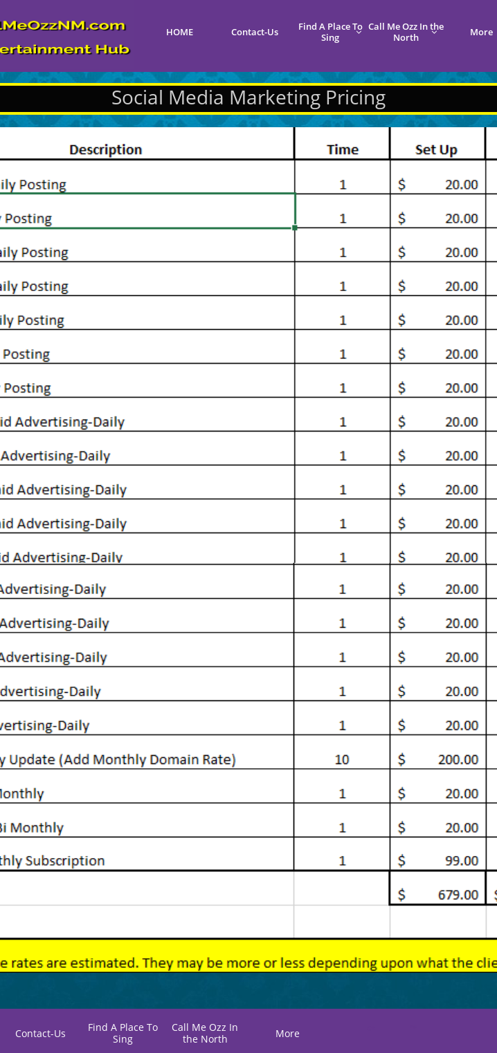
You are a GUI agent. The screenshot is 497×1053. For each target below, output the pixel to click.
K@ (412, 1026)
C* (370, 1028)
